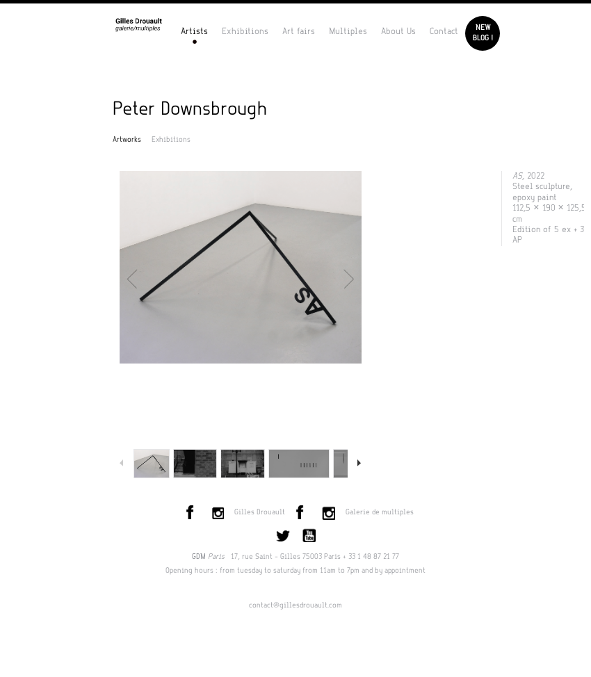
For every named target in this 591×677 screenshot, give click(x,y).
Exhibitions (245, 31)
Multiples (348, 31)
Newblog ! (483, 33)
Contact (444, 31)
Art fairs (298, 31)
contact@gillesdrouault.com (295, 605)
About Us (398, 31)
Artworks (127, 140)
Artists (194, 31)
